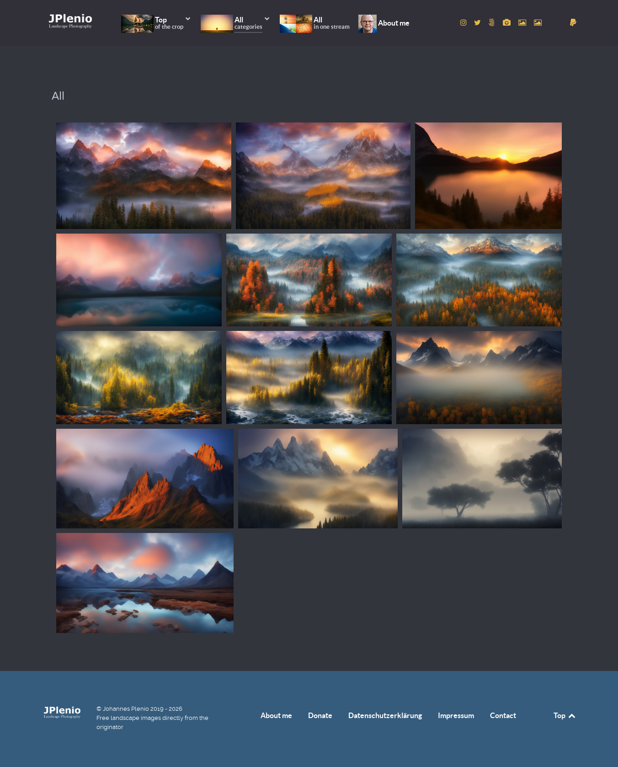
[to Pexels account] (523, 22)
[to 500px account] (493, 22)
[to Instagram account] (464, 22)
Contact (503, 715)
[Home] (70, 20)
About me (276, 715)
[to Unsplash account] (537, 22)
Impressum (456, 715)
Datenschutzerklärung (385, 715)
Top (565, 715)
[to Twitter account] (478, 22)
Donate (320, 715)
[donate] (573, 22)
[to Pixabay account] (508, 22)
